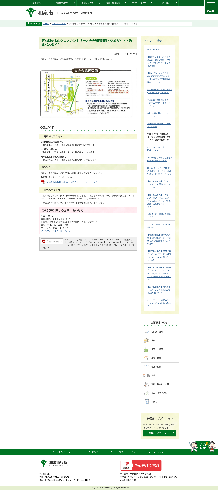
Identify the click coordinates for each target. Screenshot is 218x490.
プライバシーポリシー (66, 452)
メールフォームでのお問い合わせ (55, 231)
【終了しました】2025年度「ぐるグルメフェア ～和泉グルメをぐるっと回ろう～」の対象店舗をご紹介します (159, 273)
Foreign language (138, 3)
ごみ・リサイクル (159, 393)
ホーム (46, 23)
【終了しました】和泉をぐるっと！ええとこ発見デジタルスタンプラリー (159, 290)
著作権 (95, 452)
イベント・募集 (59, 23)
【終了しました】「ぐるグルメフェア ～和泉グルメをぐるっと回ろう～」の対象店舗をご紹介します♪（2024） (159, 201)
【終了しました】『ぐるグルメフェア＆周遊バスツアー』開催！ (159, 184)
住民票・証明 (157, 332)
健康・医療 (156, 367)
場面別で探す (62, 3)
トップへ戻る (164, 3)
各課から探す (87, 3)
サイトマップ (157, 452)
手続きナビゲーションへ (159, 433)
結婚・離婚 (156, 358)
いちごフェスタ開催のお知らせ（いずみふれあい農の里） (159, 303)
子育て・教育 (157, 349)
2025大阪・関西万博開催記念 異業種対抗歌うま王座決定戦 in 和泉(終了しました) (159, 171)
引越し (154, 375)
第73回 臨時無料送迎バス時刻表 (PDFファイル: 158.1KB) (71, 182)
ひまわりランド (154, 49)
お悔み (154, 402)
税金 (153, 340)
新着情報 (37, 3)
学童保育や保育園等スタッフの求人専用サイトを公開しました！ (159, 103)
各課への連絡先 (113, 3)
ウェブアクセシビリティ (124, 452)
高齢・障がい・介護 (160, 384)
